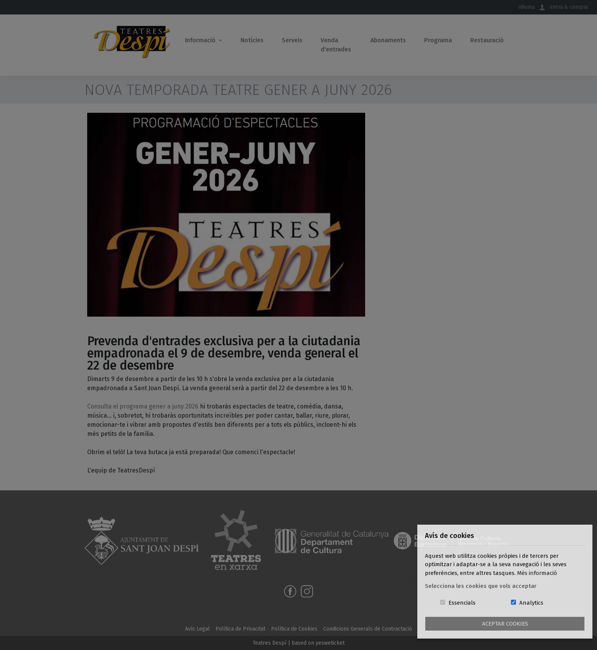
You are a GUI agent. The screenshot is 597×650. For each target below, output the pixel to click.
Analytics (531, 602)
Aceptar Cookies (505, 623)
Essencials (462, 602)
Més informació (537, 573)
